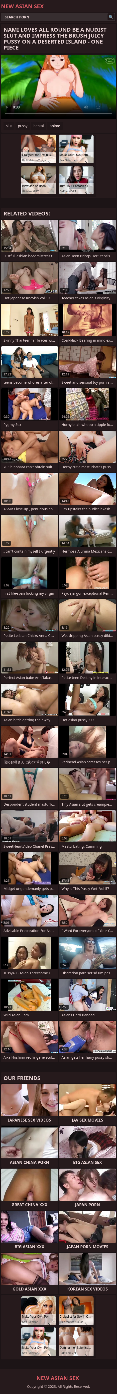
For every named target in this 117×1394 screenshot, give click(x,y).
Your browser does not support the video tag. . (58, 87)
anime (55, 125)
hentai (38, 125)
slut (9, 125)
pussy (22, 125)
